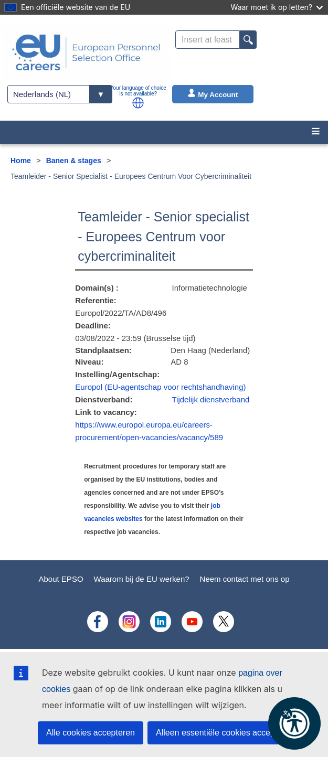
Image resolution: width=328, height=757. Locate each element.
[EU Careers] (86, 52)
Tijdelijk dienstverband (210, 399)
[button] (138, 103)
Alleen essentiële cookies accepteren (225, 732)
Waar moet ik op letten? (277, 7)
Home (20, 160)
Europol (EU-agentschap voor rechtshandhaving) (160, 386)
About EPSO (61, 578)
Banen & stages (73, 160)
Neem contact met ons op (245, 578)
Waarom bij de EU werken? (141, 578)
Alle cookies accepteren (90, 732)
